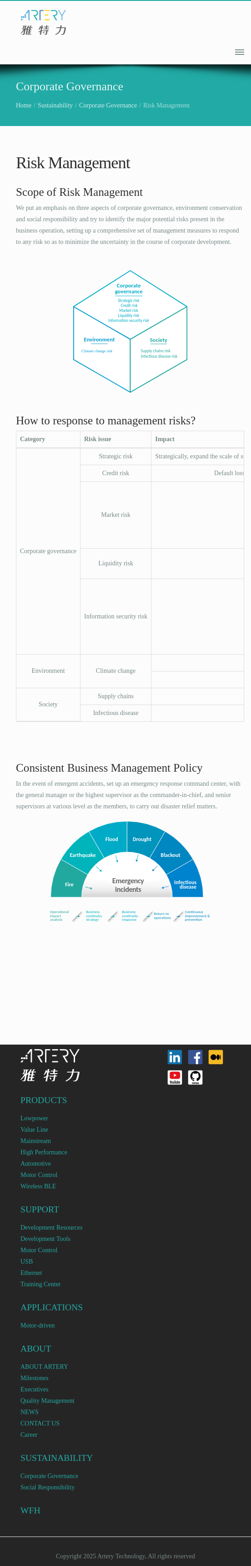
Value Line (34, 1129)
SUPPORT (39, 1209)
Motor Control (38, 1175)
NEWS (29, 1412)
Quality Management (47, 1400)
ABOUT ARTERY (44, 1366)
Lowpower (34, 1118)
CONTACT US (40, 1423)
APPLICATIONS (51, 1307)
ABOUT (35, 1348)
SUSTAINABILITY (56, 1458)
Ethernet (31, 1272)
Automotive (35, 1163)
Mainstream (35, 1141)
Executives (34, 1389)
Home (23, 105)
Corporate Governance (108, 105)
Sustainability (55, 105)
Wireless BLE (38, 1186)
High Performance (43, 1152)
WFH (30, 1510)
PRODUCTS (43, 1100)
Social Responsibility (47, 1487)
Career (28, 1434)
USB (26, 1261)
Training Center (40, 1284)
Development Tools (45, 1238)
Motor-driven (37, 1325)
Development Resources (51, 1227)
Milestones (34, 1378)
